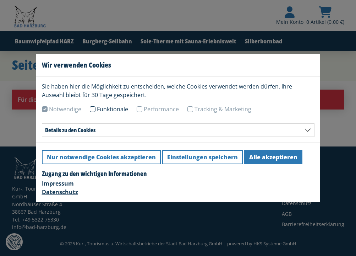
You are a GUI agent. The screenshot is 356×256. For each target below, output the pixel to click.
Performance (161, 109)
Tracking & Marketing (223, 109)
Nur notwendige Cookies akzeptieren (101, 157)
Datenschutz (60, 192)
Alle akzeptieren (273, 157)
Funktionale (112, 109)
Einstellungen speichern (202, 157)
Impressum (58, 183)
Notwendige (65, 109)
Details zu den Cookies (70, 130)
